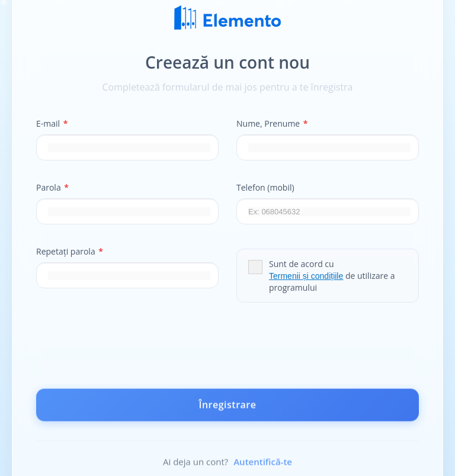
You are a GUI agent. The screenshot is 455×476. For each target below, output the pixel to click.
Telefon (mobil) (265, 187)
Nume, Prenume (272, 123)
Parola (52, 187)
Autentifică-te (262, 463)
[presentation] (227, 351)
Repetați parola (69, 251)
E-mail (52, 123)
